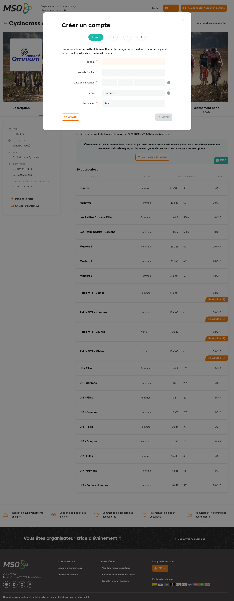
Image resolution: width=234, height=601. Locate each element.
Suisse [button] (108, 103)
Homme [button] (109, 93)
